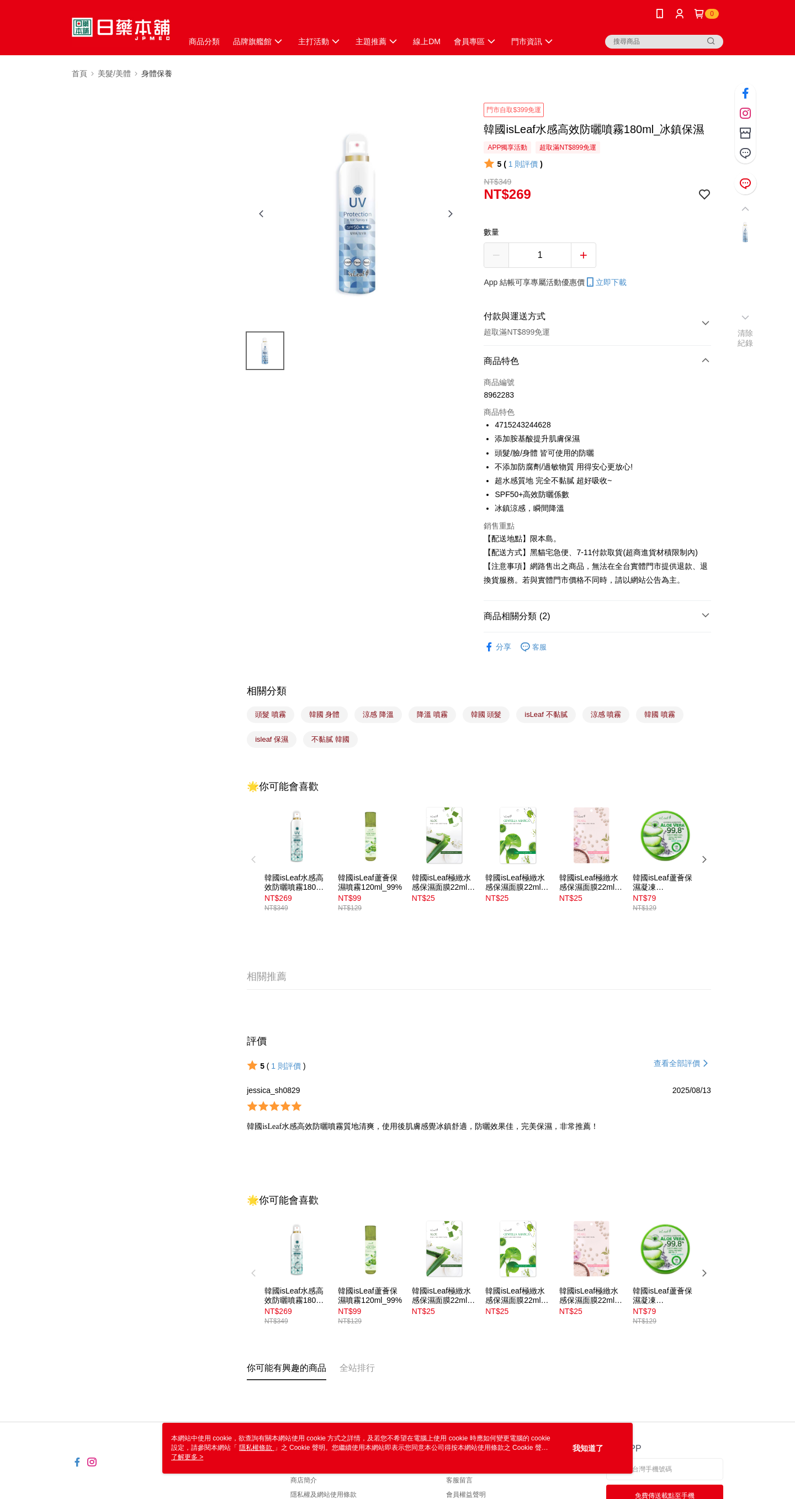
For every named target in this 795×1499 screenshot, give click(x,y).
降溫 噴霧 (432, 714)
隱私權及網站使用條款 (323, 1494)
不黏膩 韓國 (330, 739)
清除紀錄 (746, 338)
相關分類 (267, 690)
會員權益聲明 (466, 1494)
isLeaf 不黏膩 (545, 714)
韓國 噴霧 (659, 714)
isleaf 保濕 (271, 739)
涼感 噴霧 (606, 714)
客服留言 (459, 1480)
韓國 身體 (324, 714)
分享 (497, 647)
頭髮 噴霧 (270, 714)
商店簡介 (303, 1480)
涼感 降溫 (378, 714)
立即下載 (606, 282)
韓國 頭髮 (486, 714)
